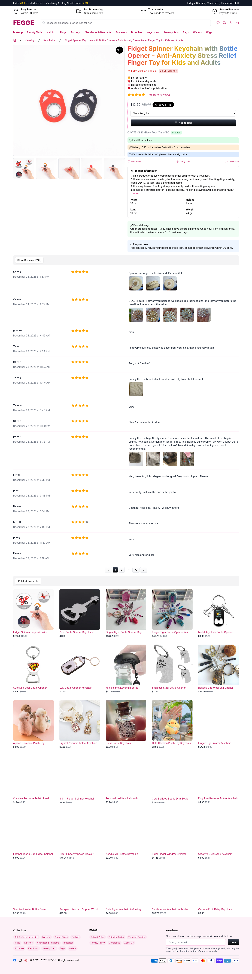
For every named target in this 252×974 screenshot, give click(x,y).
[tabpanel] (126, 420)
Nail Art (51, 32)
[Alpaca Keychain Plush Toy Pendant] (33, 724)
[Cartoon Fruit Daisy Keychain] (218, 890)
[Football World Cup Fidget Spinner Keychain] (33, 835)
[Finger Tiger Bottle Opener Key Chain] (126, 613)
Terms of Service (136, 937)
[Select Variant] (183, 113)
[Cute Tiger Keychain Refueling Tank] (126, 890)
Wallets (197, 32)
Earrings (76, 32)
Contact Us (114, 942)
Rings (63, 32)
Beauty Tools (34, 32)
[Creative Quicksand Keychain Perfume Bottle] (218, 835)
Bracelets (121, 32)
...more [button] (134, 193)
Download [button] (232, 161)
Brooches (136, 32)
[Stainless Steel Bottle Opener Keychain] (172, 669)
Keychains (153, 32)
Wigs (209, 32)
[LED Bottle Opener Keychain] (79, 669)
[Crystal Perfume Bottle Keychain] (79, 724)
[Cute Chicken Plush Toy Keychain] (172, 724)
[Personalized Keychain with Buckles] (126, 779)
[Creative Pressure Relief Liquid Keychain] (33, 779)
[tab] (29, 260)
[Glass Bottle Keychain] (126, 724)
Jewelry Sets (171, 32)
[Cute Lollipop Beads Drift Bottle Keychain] (172, 779)
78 (136, 569)
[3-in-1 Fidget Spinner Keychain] (79, 779)
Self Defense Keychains (26, 937)
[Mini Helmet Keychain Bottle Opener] (126, 669)
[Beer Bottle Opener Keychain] (79, 613)
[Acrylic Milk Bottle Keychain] (126, 835)
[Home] (23, 22)
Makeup (18, 32)
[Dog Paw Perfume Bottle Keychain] (218, 779)
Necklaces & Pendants (98, 32)
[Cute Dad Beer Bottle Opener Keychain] (33, 669)
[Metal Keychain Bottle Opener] (218, 613)
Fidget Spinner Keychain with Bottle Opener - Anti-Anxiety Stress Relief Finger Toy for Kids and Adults (124, 40)
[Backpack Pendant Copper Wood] (79, 890)
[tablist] (126, 260)
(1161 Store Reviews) (158, 94)
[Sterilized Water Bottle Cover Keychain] (33, 890)
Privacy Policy (98, 942)
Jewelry (29, 40)
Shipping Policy (116, 937)
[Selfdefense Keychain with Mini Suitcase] (172, 890)
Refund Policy (98, 937)
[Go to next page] (143, 570)
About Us (128, 942)
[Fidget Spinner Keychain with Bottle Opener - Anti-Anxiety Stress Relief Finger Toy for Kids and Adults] (33, 613)
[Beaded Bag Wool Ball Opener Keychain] (218, 669)
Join (233, 942)
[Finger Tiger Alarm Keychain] (218, 724)
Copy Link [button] (183, 161)
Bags (186, 32)
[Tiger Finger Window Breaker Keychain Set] (79, 835)
